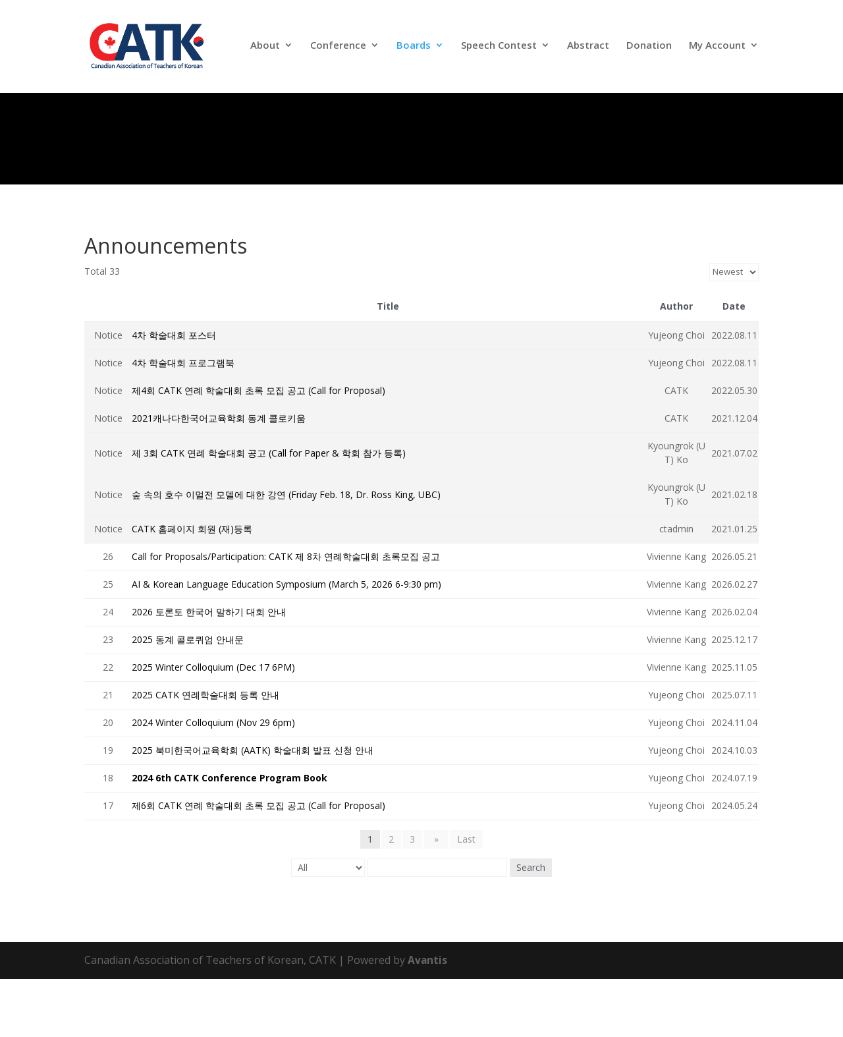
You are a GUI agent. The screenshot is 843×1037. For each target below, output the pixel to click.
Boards (413, 49)
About (265, 49)
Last (463, 897)
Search (530, 925)
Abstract (588, 49)
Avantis (428, 1018)
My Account (717, 49)
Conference (338, 49)
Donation (649, 49)
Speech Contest (499, 49)
